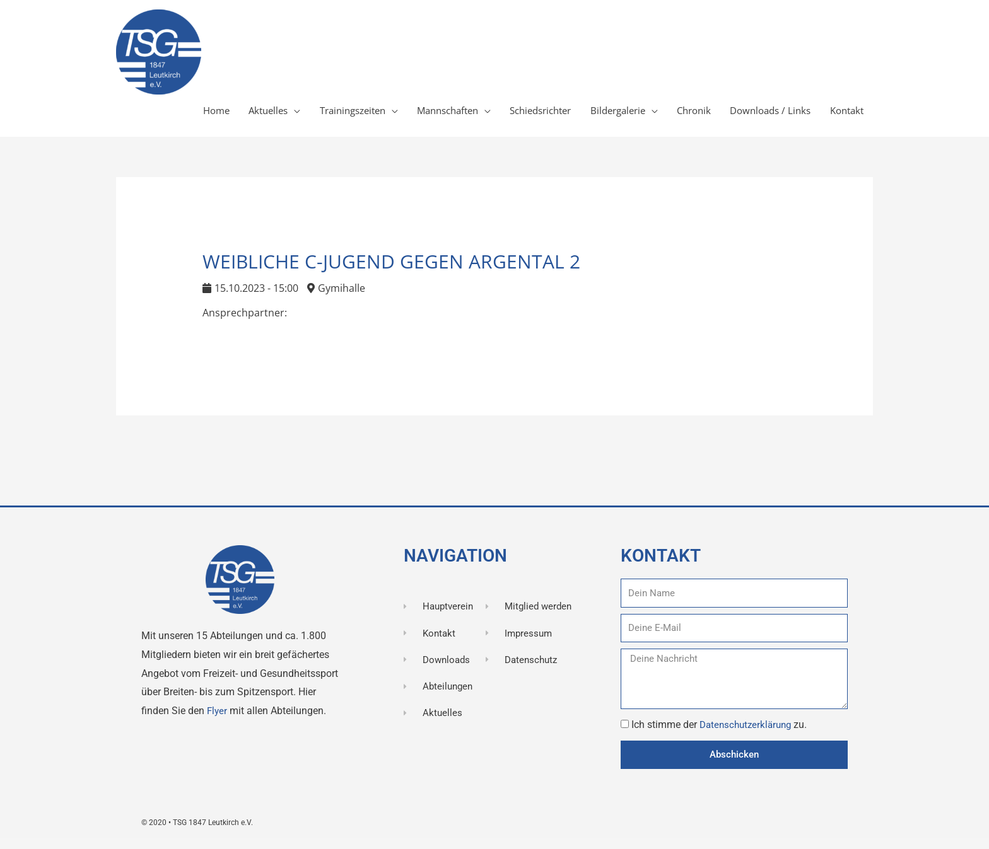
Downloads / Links (762, 115)
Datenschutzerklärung (749, 733)
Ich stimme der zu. (722, 733)
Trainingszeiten (309, 115)
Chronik (680, 115)
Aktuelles (218, 115)
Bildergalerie (599, 115)
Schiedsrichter (514, 115)
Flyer (219, 719)
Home (162, 115)
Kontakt (844, 115)
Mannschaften (413, 115)
